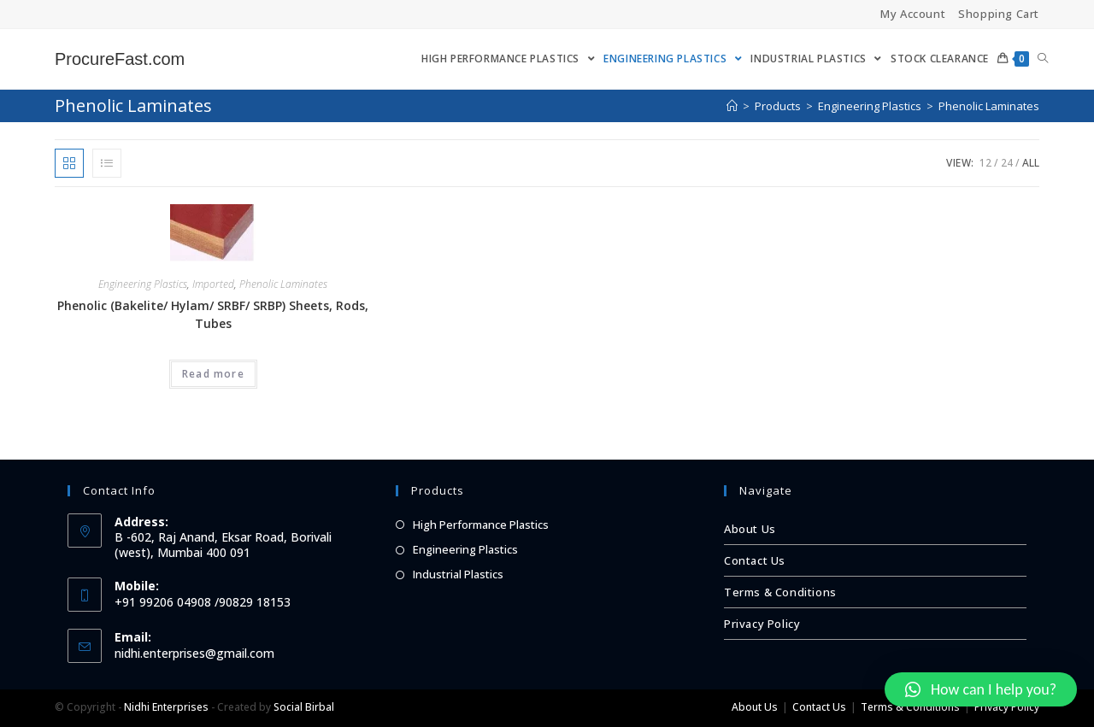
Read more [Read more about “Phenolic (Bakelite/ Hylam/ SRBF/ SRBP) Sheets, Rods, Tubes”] (213, 373)
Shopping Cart (998, 13)
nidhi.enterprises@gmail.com (194, 653)
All (1030, 162)
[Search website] (1042, 59)
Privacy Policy (762, 623)
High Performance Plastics (481, 524)
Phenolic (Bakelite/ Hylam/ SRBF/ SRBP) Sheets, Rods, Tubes (212, 314)
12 (985, 162)
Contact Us (754, 560)
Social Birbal (304, 707)
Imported (213, 284)
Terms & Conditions (780, 592)
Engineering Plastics (142, 284)
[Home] (732, 106)
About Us (750, 528)
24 (1007, 162)
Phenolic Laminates (283, 284)
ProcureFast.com (120, 59)
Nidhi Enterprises (166, 707)
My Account (912, 13)
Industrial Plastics (458, 574)
